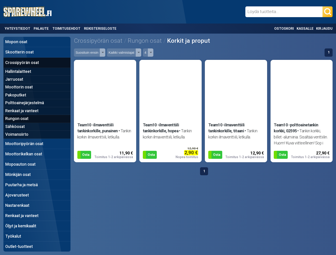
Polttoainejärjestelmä (24, 103)
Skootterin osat (19, 52)
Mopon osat (16, 42)
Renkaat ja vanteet (21, 111)
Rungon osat (16, 118)
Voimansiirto (16, 134)
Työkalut (13, 236)
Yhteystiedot (17, 29)
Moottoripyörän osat (24, 143)
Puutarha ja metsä (21, 185)
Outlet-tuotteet (19, 246)
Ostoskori (284, 29)
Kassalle (305, 29)
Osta (85, 155)
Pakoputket (15, 95)
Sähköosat (15, 126)
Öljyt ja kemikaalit (20, 226)
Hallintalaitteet (18, 71)
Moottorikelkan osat (23, 154)
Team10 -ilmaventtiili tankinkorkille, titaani (226, 128)
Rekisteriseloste (100, 29)
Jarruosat (14, 79)
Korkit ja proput (188, 40)
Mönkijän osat (18, 174)
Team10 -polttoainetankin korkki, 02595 (296, 128)
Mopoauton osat (20, 164)
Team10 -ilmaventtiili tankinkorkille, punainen (97, 128)
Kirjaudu (324, 29)
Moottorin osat (19, 87)
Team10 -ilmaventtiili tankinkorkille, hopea (161, 128)
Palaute (41, 29)
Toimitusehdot (66, 29)
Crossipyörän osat (22, 62)
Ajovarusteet (17, 195)
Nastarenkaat (17, 205)
